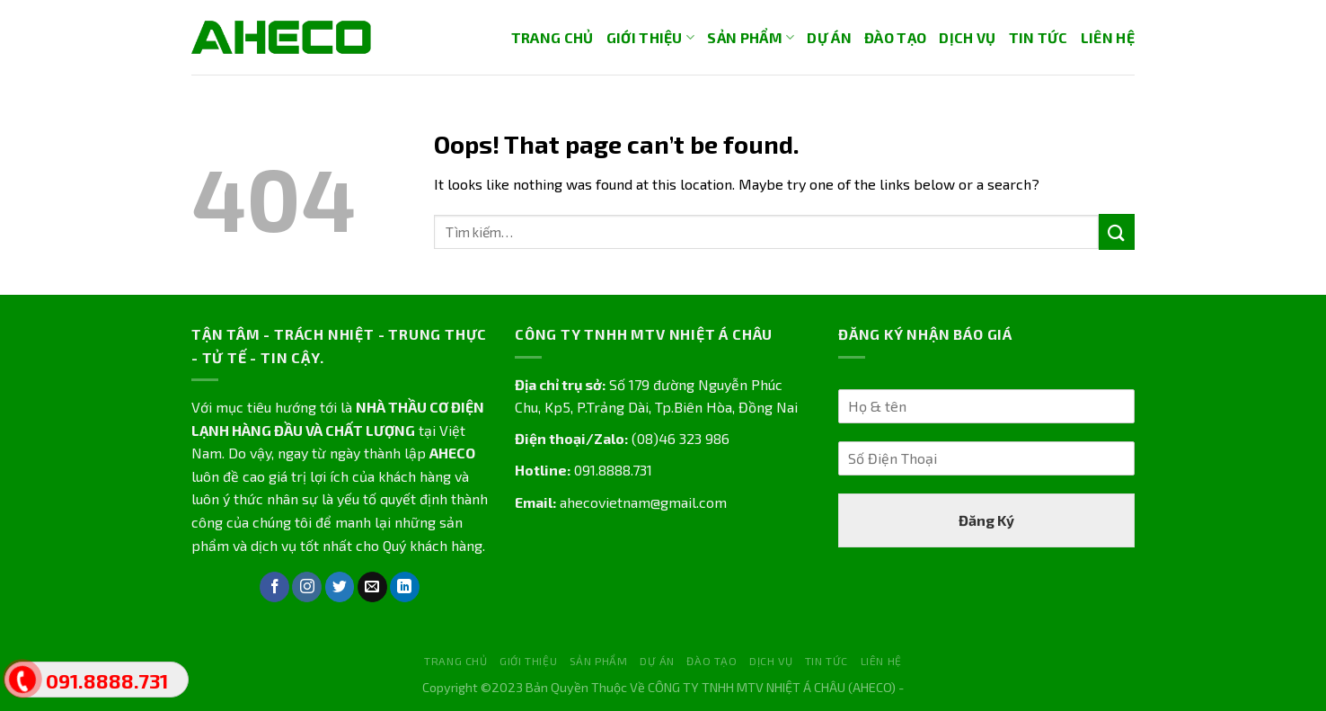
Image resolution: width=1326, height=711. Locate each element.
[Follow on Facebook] (274, 587)
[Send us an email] (372, 587)
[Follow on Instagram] (307, 587)
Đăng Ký (986, 520)
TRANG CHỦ (552, 37)
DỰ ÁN (829, 37)
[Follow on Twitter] (340, 587)
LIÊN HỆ (1108, 37)
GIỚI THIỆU (650, 38)
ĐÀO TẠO (895, 37)
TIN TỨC (1038, 37)
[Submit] (1117, 231)
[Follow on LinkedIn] (405, 587)
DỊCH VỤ (967, 37)
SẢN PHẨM (750, 38)
